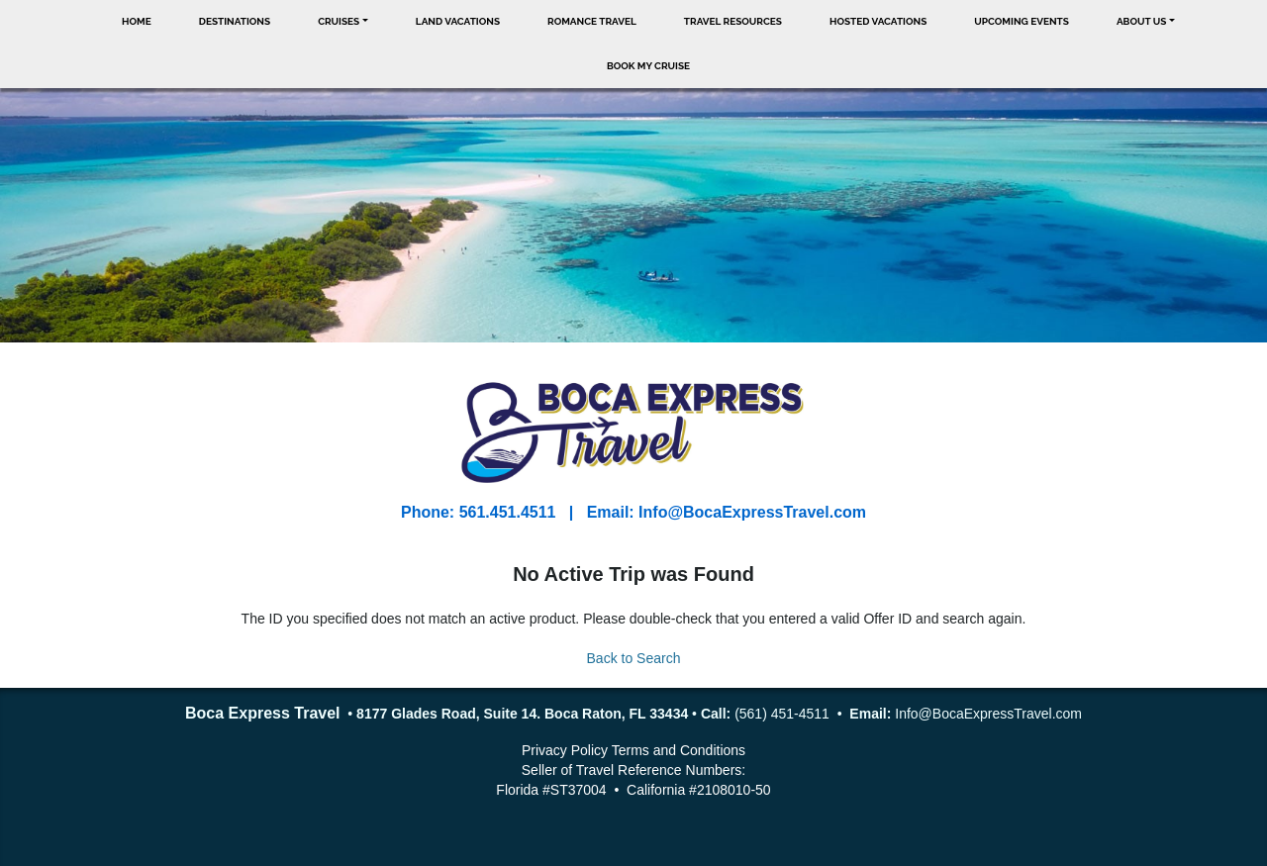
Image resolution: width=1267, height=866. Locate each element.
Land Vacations (458, 21)
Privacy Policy (565, 750)
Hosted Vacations (877, 21)
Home (136, 21)
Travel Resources (733, 21)
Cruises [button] (338, 21)
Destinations (234, 21)
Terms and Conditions (678, 750)
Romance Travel (591, 21)
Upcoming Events (1021, 21)
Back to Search (634, 658)
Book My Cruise (648, 65)
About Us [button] (1142, 21)
